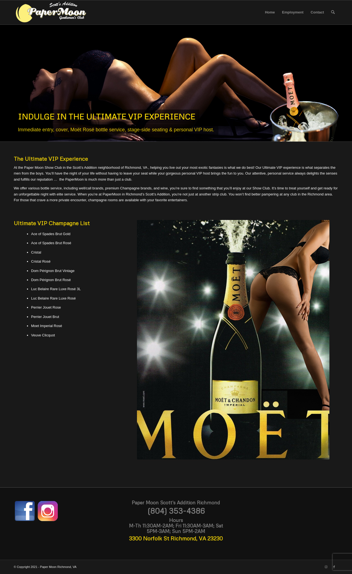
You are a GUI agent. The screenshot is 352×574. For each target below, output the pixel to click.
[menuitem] (269, 12)
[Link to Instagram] (326, 567)
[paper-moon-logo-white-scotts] (50, 12)
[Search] (333, 12)
